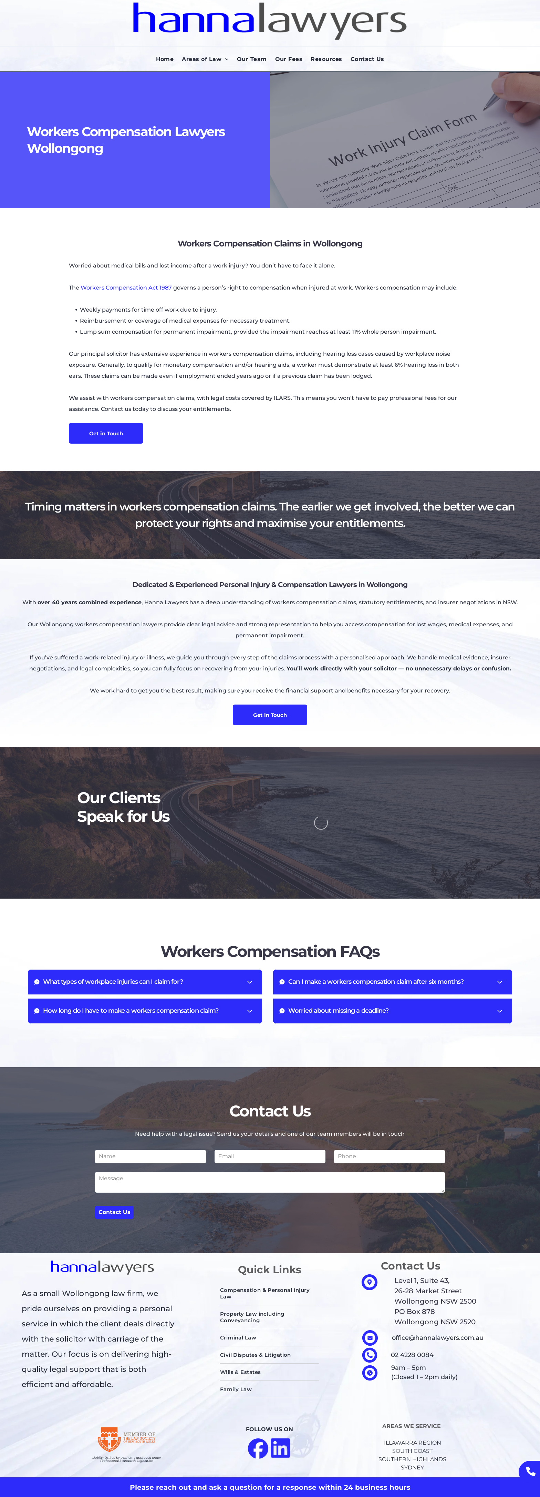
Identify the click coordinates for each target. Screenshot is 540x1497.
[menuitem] (165, 59)
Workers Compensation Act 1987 (126, 287)
